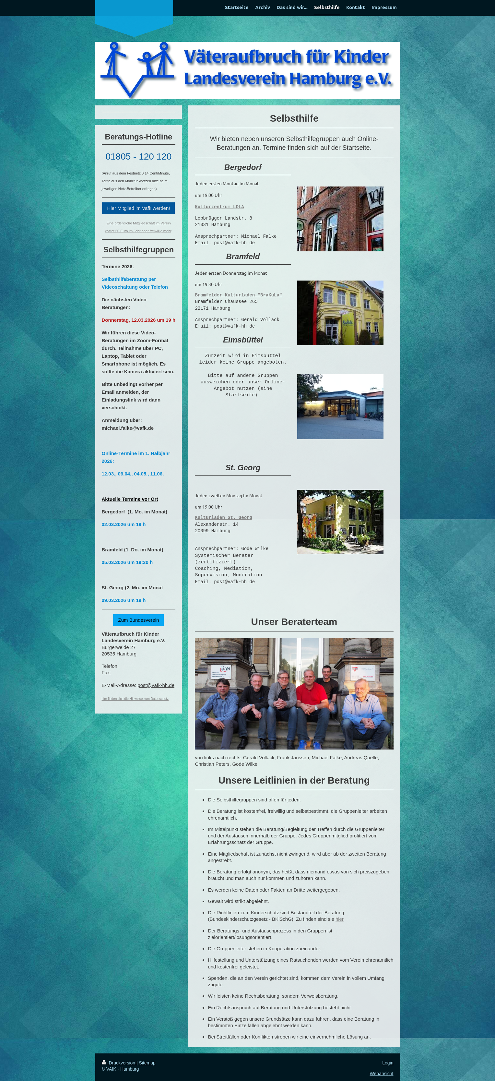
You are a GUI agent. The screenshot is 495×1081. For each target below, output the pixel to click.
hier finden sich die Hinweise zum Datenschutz (135, 699)
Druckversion (119, 1064)
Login (387, 1064)
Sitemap (147, 1064)
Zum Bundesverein (138, 620)
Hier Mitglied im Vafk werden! (138, 208)
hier (340, 921)
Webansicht (382, 1075)
